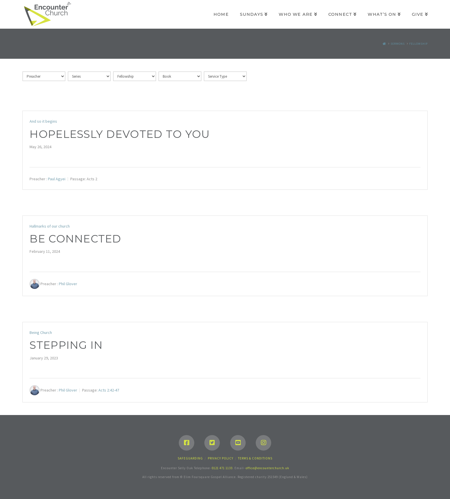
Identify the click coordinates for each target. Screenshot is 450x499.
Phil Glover (68, 283)
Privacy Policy (220, 458)
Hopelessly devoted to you (120, 134)
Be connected (75, 238)
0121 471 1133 (222, 468)
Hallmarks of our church (50, 226)
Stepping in (66, 345)
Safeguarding (190, 458)
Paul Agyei (56, 178)
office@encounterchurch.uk (267, 468)
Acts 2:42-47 (108, 390)
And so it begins (43, 121)
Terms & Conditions (255, 458)
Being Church (41, 332)
